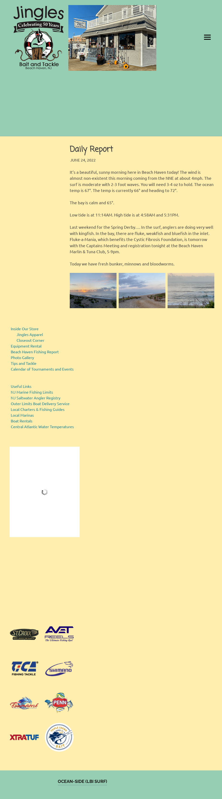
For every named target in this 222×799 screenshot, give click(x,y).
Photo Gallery (22, 357)
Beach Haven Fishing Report (35, 351)
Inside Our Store (25, 328)
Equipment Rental (26, 345)
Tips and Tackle (23, 363)
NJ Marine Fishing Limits (32, 392)
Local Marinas (22, 415)
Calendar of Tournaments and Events (42, 368)
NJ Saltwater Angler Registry (35, 397)
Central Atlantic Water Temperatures (42, 426)
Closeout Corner (30, 340)
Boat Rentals (21, 420)
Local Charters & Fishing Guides (37, 409)
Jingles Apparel (30, 334)
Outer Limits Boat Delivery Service (40, 403)
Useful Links (21, 386)
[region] (45, 580)
